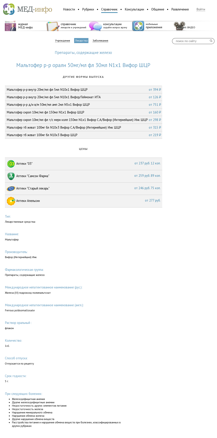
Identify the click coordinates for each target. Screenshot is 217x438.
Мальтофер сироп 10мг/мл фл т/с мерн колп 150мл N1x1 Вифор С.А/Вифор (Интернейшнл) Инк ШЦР (84, 119)
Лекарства (81, 40)
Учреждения (62, 40)
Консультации (134, 9)
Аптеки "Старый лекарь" (83, 188)
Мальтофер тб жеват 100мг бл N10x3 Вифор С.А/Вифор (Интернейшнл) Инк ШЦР (84, 127)
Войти (200, 9)
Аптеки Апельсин (83, 201)
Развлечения (180, 9)
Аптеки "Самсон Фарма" (83, 176)
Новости (69, 9)
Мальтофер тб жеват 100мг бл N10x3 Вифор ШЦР (84, 135)
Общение (157, 9)
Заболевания (100, 40)
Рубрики (88, 9)
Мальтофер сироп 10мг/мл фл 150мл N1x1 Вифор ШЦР (84, 112)
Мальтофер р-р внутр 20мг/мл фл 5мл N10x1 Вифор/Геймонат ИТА (84, 97)
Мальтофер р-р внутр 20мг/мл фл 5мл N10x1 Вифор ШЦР (84, 89)
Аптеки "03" (83, 163)
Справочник (109, 9)
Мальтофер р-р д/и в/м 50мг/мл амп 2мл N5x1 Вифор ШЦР (84, 104)
